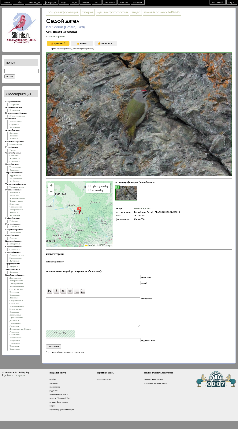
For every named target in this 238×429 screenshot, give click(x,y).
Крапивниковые (16, 306)
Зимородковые (15, 258)
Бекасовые (14, 204)
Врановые (13, 298)
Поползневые (15, 337)
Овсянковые (14, 349)
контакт (85, 2)
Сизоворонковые (16, 255)
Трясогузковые (16, 283)
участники (110, 2)
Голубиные (14, 226)
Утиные (13, 150)
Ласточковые (15, 278)
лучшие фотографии (112, 12)
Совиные (13, 238)
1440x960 (161, 12)
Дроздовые (14, 320)
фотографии (51, 2)
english (232, 2)
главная (6, 2)
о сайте (18, 2)
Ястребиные (14, 158)
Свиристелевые (16, 300)
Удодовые (13, 266)
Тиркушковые (15, 207)
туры (74, 2)
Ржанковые (14, 195)
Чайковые (13, 212)
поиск (97, 2)
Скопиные (14, 155)
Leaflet (90, 245)
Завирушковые (16, 309)
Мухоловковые (16, 317)
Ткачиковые (14, 343)
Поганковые (14, 110)
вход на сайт (218, 2)
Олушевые (14, 124)
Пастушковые (15, 178)
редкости (124, 2)
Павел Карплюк (56, 36)
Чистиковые (14, 215)
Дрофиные (14, 181)
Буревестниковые (17, 116)
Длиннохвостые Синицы (20, 329)
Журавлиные (15, 175)
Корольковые (15, 315)
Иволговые (14, 292)
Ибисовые (13, 136)
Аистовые (13, 138)
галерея (87, 12)
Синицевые (14, 334)
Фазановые (14, 170)
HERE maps (105, 245)
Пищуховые (14, 340)
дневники (138, 2)
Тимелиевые (14, 323)
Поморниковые (16, 209)
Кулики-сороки (16, 201)
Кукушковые (15, 232)
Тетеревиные (15, 167)
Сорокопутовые (16, 289)
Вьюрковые (14, 346)
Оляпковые (14, 303)
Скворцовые (14, 295)
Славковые (14, 312)
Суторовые (14, 326)
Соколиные (14, 161)
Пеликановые (15, 121)
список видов (33, 2)
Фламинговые (15, 144)
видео (64, 2)
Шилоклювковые (17, 198)
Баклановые (14, 127)
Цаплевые (13, 133)
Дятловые (13, 272)
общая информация (63, 12)
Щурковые (14, 261)
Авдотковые (14, 192)
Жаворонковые (16, 280)
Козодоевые (14, 244)
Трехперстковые (16, 187)
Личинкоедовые (16, 286)
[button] (79, 210)
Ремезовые (14, 332)
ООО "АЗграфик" (17, 381)
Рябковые (13, 221)
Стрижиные (14, 249)
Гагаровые (14, 104)
